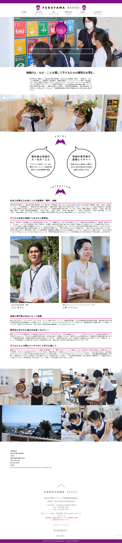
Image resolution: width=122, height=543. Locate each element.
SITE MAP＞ (61, 536)
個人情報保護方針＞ (61, 530)
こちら (59, 516)
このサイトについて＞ (61, 525)
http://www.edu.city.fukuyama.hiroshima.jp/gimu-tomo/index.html (31, 467)
